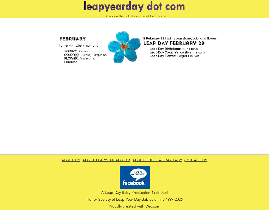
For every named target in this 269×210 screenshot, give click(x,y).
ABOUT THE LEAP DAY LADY (157, 160)
